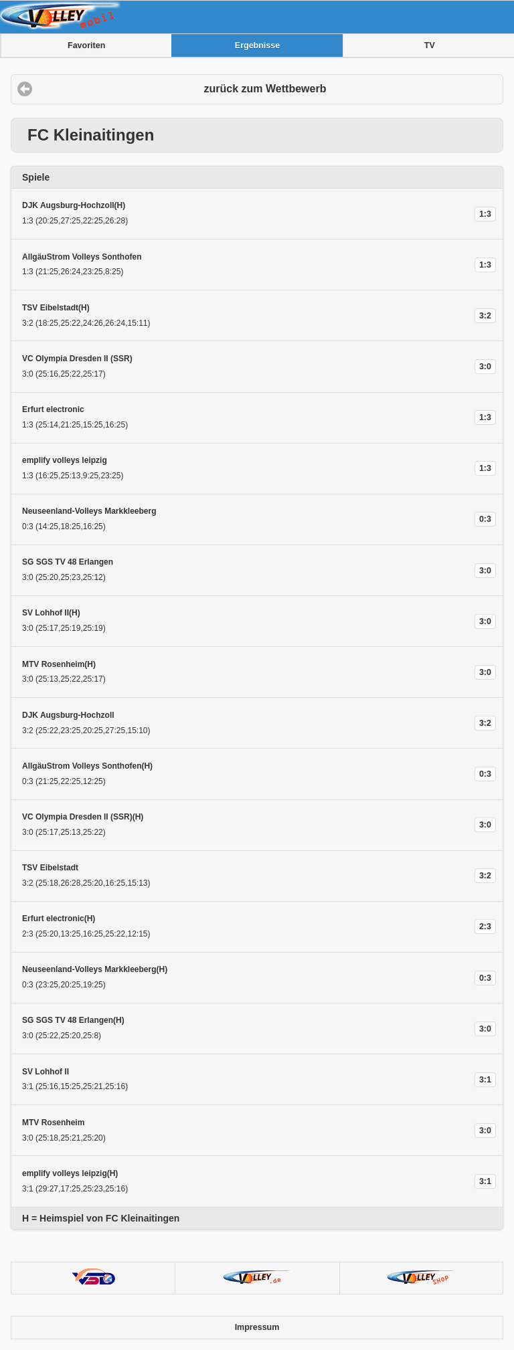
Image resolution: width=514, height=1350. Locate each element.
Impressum (257, 1327)
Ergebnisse (257, 45)
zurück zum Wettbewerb (265, 88)
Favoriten (86, 45)
